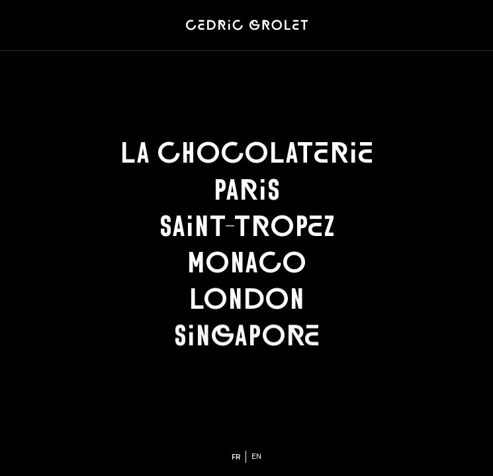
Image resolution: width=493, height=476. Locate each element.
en (256, 456)
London (246, 298)
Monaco (246, 262)
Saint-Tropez (247, 226)
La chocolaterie (247, 152)
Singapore (246, 335)
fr (236, 456)
